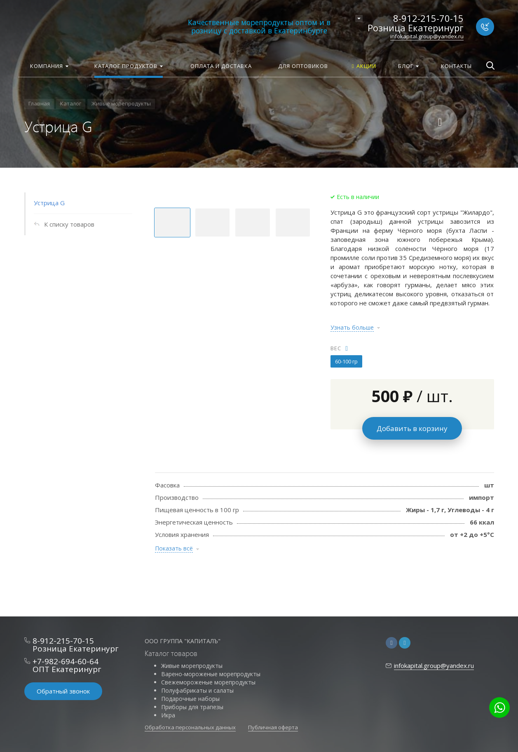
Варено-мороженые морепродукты (210, 674)
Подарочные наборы (190, 699)
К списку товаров (69, 224)
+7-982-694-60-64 (65, 661)
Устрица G (49, 203)
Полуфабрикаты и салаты (197, 690)
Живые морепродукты (192, 666)
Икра (168, 715)
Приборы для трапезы (192, 707)
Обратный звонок (63, 691)
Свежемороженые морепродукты (208, 682)
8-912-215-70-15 (428, 18)
